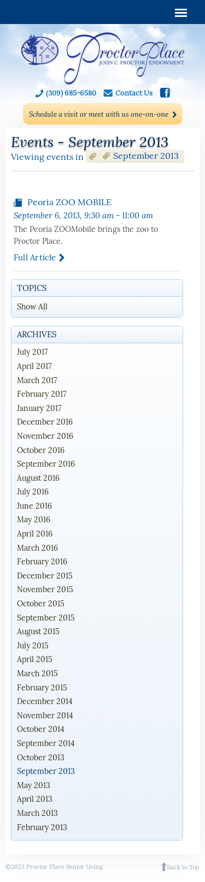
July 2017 (32, 352)
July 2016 (33, 492)
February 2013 (42, 827)
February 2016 (42, 562)
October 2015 (41, 604)
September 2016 (46, 464)
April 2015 (34, 659)
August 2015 (38, 631)
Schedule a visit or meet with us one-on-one (98, 114)
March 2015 (37, 673)
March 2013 (37, 813)
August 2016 (38, 478)
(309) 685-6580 (71, 93)
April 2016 (34, 534)
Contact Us (134, 93)
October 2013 (41, 757)
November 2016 (45, 436)
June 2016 (34, 506)
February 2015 (42, 688)
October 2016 (41, 450)
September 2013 (46, 771)
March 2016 (37, 548)
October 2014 (41, 729)
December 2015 (45, 576)
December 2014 (45, 701)
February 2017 (41, 394)
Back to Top (183, 867)
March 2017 (37, 380)
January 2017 (39, 408)
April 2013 (34, 799)
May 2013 (33, 785)
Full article (35, 258)
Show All (32, 307)
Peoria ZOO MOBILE (69, 201)
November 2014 (45, 715)
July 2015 (33, 646)
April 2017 (34, 366)
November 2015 (45, 589)
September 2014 (46, 743)
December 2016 (45, 422)
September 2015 (46, 618)
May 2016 (33, 520)
